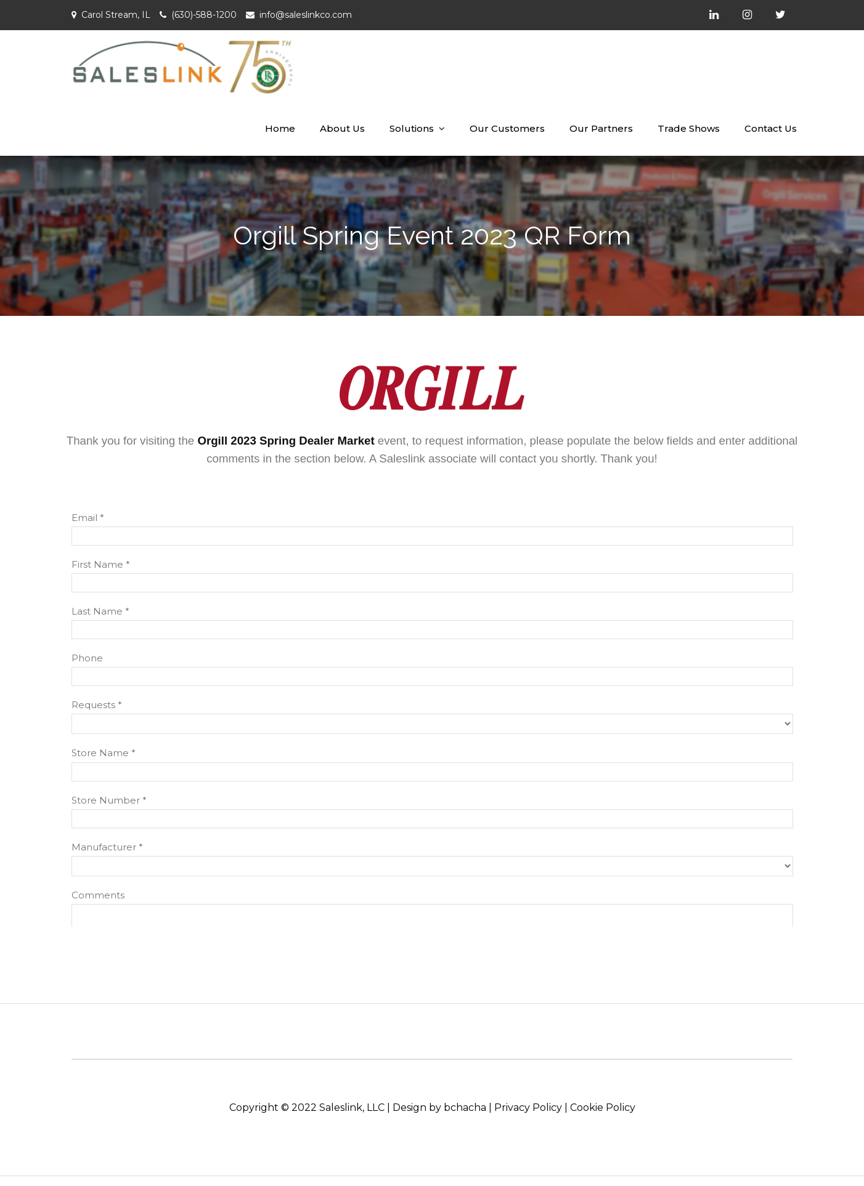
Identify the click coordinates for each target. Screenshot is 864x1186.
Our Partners (601, 128)
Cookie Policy (602, 1107)
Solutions (411, 128)
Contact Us (770, 128)
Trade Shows (689, 128)
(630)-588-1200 (204, 14)
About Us (342, 128)
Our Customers (507, 128)
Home (280, 128)
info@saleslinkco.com (305, 14)
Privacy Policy (528, 1107)
